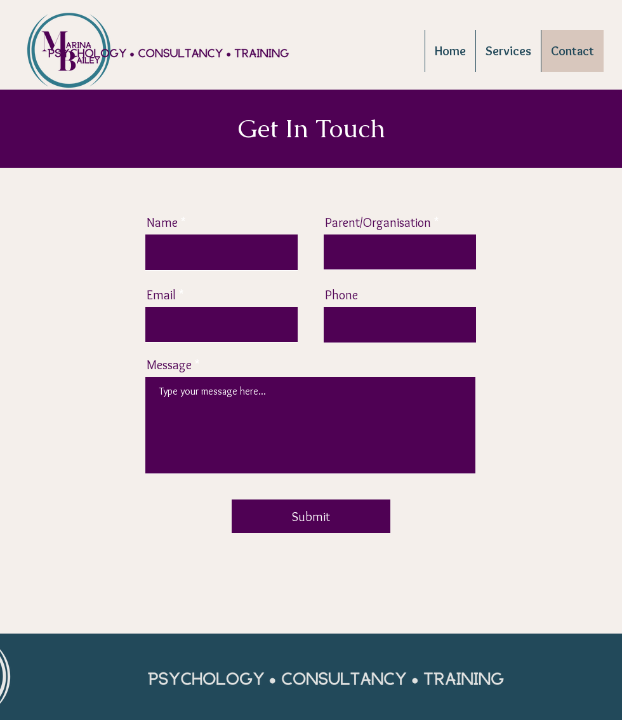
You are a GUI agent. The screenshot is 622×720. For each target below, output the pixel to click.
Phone (341, 295)
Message (169, 364)
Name (162, 222)
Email (161, 295)
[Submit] (311, 516)
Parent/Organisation (378, 222)
